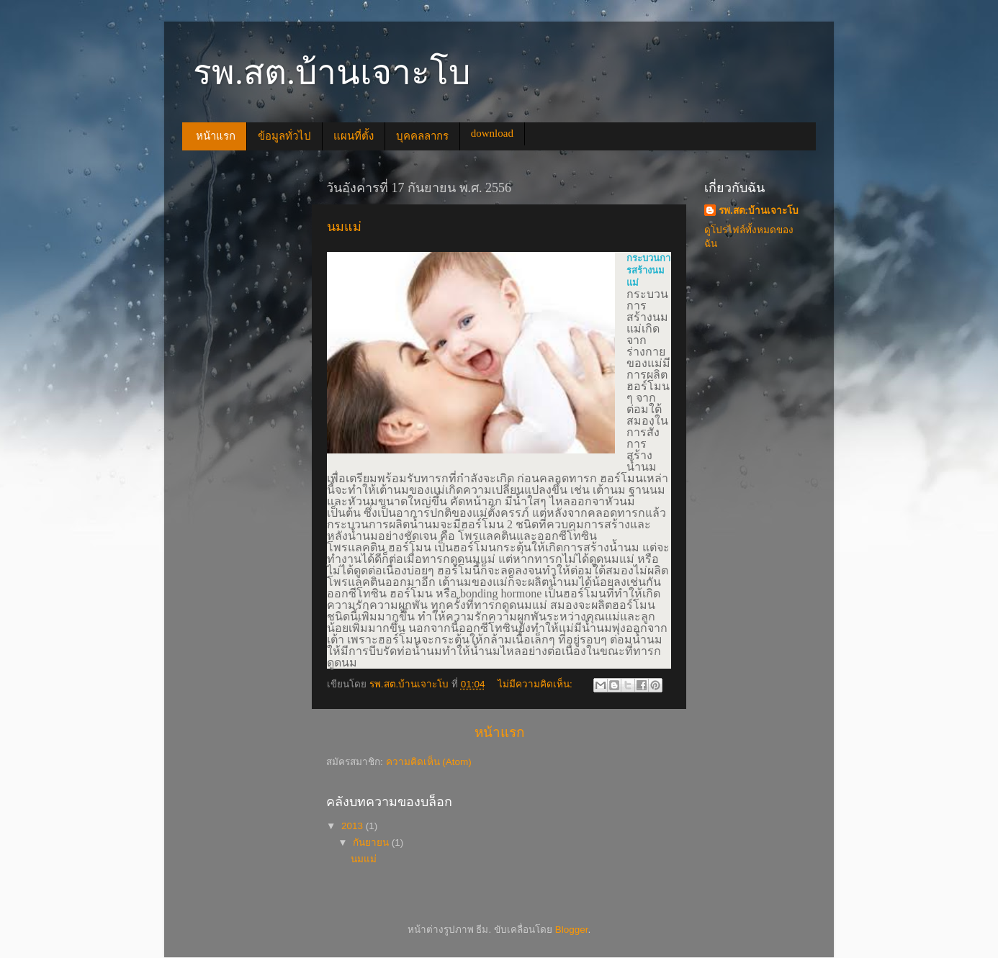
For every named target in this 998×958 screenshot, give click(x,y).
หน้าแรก (215, 136)
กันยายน (372, 842)
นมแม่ (344, 227)
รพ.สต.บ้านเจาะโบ (759, 210)
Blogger (571, 929)
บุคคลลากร (422, 136)
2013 (353, 826)
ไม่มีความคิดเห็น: (536, 684)
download (492, 133)
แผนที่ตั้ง (353, 136)
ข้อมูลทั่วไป (284, 136)
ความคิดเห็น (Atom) (429, 761)
